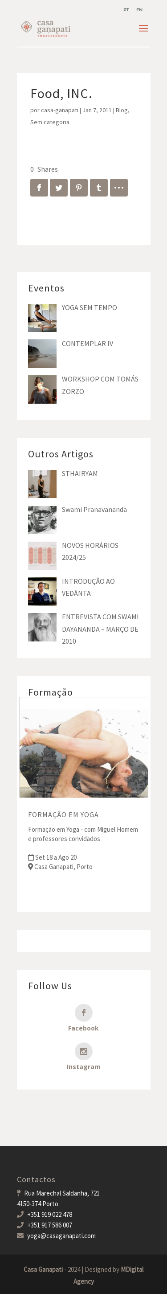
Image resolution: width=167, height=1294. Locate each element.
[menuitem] (126, 10)
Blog (122, 110)
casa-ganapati (59, 110)
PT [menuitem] (126, 10)
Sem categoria (49, 122)
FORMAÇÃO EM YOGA (63, 814)
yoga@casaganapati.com (61, 1235)
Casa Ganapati (43, 1269)
